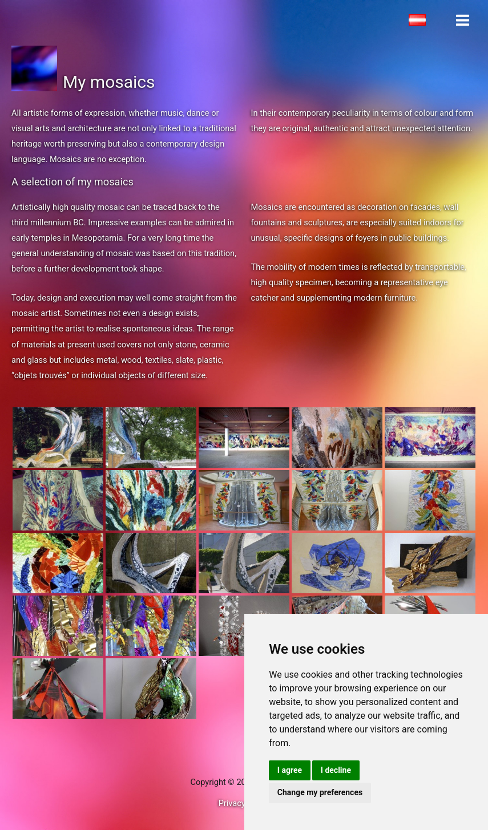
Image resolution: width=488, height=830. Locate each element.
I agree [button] (289, 770)
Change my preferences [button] (319, 792)
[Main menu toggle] (463, 20)
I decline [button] (336, 770)
